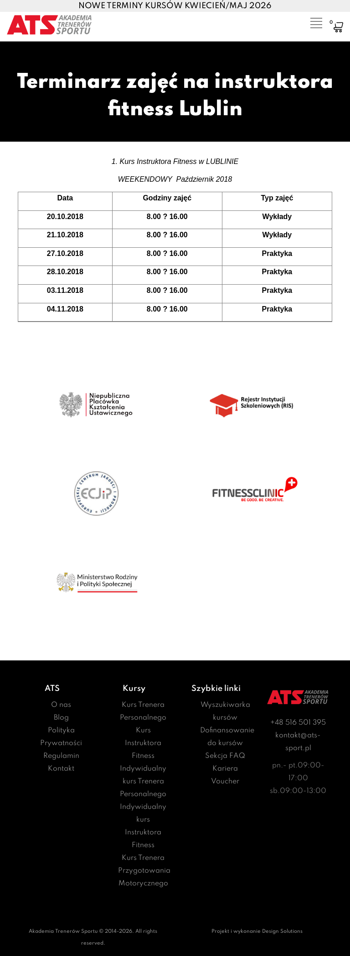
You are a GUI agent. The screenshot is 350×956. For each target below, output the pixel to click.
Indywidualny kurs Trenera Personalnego (143, 781)
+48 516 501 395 (298, 722)
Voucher (225, 781)
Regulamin (61, 756)
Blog (61, 717)
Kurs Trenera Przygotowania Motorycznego (144, 870)
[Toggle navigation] (310, 20)
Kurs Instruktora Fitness (143, 743)
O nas (61, 705)
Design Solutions (282, 931)
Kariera (225, 768)
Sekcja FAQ (225, 756)
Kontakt (61, 768)
